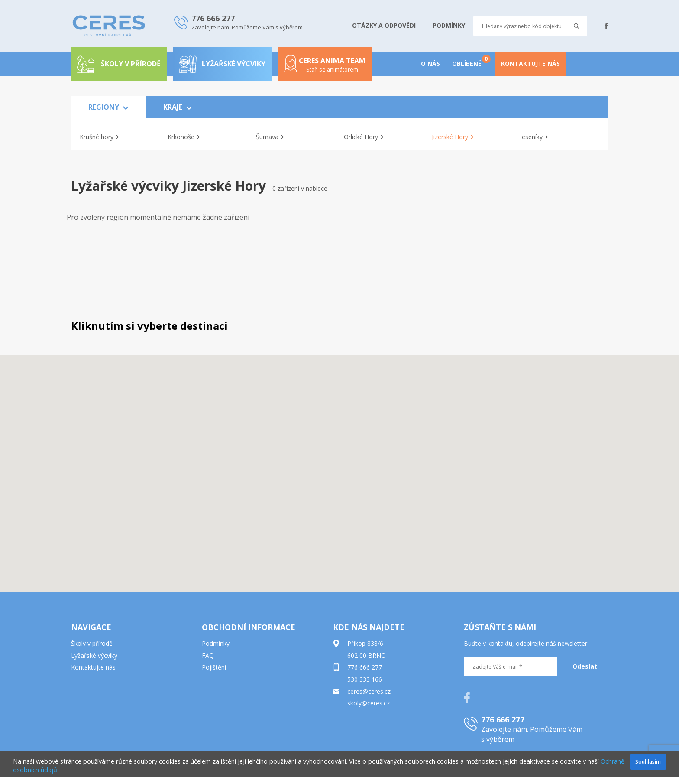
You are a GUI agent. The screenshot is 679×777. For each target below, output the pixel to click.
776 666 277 (364, 667)
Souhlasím (648, 761)
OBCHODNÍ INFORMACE (248, 627)
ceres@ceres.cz (369, 691)
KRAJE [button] (177, 107)
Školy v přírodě (92, 643)
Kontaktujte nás (93, 667)
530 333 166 (364, 679)
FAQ (208, 655)
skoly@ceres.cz (368, 703)
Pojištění (214, 667)
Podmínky (216, 643)
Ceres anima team (324, 67)
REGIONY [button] (108, 107)
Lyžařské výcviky (222, 63)
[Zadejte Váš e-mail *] (510, 666)
